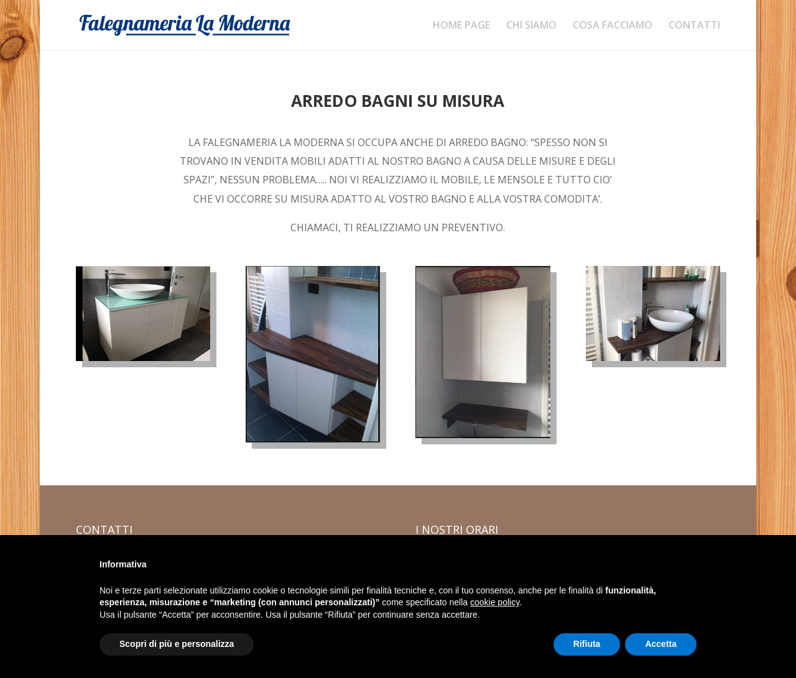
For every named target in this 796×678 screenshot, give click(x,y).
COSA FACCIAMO (612, 26)
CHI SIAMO (531, 26)
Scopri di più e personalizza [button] (176, 644)
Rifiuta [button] (587, 644)
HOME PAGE (461, 26)
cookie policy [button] (494, 602)
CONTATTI (694, 26)
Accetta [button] (661, 644)
